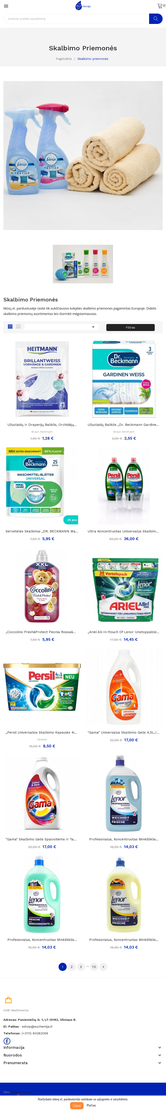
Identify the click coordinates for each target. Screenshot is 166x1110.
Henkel (42, 739)
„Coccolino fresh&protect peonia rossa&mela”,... (42, 632)
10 (94, 967)
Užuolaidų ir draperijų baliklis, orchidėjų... (42, 425)
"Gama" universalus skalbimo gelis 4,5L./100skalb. (124, 732)
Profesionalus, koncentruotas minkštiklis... (124, 839)
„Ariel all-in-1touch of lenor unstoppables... (124, 632)
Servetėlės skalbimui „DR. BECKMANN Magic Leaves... (42, 531)
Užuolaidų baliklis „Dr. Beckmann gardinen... (124, 425)
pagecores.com (22, 1092)
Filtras (130, 327)
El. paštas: (11, 1026)
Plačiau (91, 1105)
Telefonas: (11, 1033)
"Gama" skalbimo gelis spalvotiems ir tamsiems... (42, 839)
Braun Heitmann (42, 431)
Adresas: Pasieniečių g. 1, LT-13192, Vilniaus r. (39, 1019)
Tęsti (103, 967)
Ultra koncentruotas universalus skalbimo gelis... (124, 531)
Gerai (77, 1106)
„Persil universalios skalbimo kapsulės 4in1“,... (42, 732)
